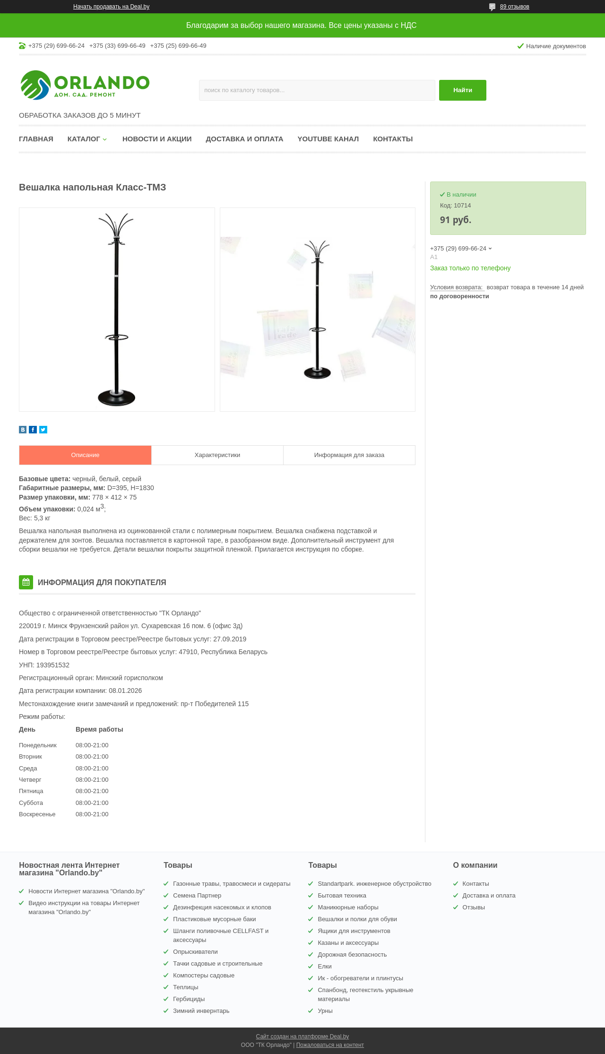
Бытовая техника (342, 895)
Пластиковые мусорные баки (214, 919)
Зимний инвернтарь (201, 1010)
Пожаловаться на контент (330, 1045)
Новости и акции (157, 138)
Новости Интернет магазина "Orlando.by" (86, 891)
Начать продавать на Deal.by (111, 6)
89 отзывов (514, 6)
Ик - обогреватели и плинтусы (360, 978)
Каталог (84, 138)
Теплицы (185, 987)
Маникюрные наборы (348, 907)
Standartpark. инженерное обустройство (374, 883)
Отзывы (474, 907)
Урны (325, 1010)
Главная (36, 138)
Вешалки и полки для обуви (357, 919)
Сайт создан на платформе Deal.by (302, 1036)
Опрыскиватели (195, 951)
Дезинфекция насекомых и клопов (222, 907)
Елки (324, 966)
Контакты (393, 138)
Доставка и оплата (245, 138)
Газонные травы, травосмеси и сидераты (231, 883)
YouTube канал (328, 138)
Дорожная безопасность (352, 954)
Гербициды (189, 998)
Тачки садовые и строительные (217, 963)
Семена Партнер (197, 895)
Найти (462, 90)
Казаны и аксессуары (348, 942)
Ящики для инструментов (354, 930)
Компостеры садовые (203, 975)
